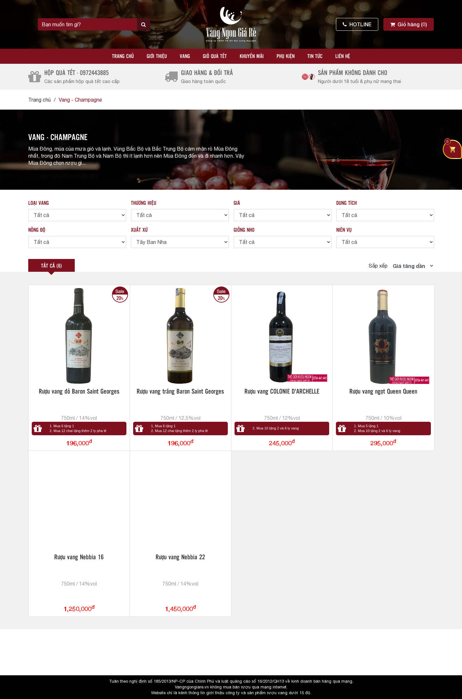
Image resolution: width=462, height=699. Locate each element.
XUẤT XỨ (139, 230)
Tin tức (314, 56)
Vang (185, 56)
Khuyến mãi (252, 56)
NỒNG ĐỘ (36, 230)
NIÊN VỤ (344, 230)
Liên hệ (342, 56)
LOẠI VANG (38, 203)
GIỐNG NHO (244, 230)
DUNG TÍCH (346, 203)
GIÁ (237, 203)
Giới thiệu (157, 56)
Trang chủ (123, 56)
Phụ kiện (286, 56)
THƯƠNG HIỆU (143, 203)
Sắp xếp (378, 266)
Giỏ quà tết (215, 56)
